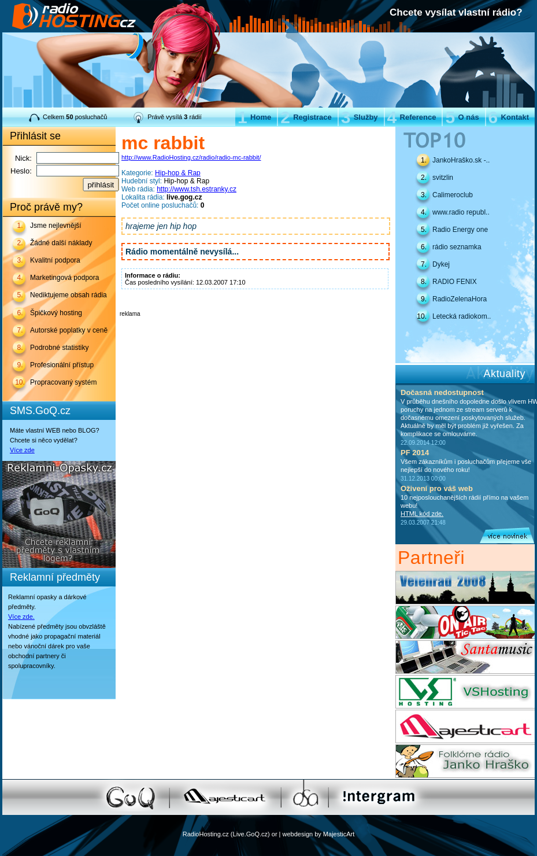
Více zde (22, 450)
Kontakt (508, 117)
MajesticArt (338, 834)
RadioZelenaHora (459, 299)
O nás (462, 117)
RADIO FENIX (454, 282)
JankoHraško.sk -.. (461, 160)
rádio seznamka (457, 247)
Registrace (305, 117)
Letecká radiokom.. (461, 316)
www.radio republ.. (461, 212)
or (274, 834)
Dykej (441, 264)
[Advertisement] (255, 334)
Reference (411, 117)
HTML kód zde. (422, 513)
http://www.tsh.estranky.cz (196, 189)
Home (254, 117)
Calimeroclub (452, 195)
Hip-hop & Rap (178, 173)
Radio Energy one (460, 230)
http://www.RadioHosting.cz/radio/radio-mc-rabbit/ (191, 157)
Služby (359, 117)
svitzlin (442, 178)
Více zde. (21, 616)
